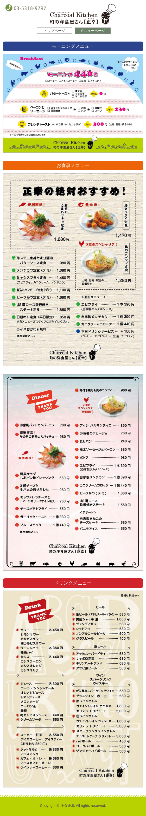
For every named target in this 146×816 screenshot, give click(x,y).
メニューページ (92, 31)
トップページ (54, 31)
